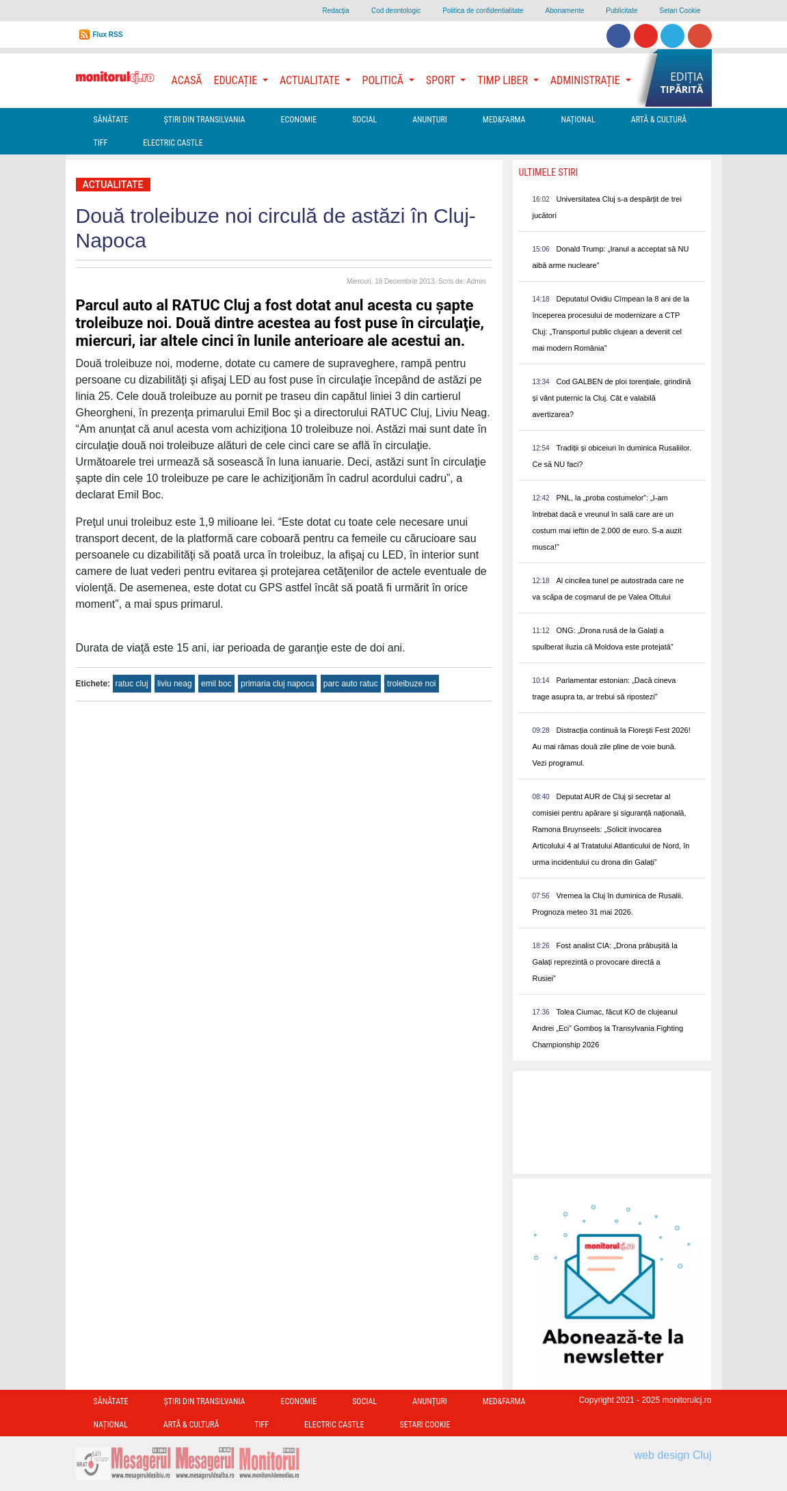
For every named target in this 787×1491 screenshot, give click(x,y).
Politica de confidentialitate (482, 10)
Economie (298, 119)
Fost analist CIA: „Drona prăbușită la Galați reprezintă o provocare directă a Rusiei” (604, 961)
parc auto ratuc (350, 683)
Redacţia (335, 10)
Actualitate (113, 184)
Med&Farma (504, 119)
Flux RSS (108, 34)
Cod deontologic (396, 10)
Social (364, 119)
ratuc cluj (132, 683)
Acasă (187, 80)
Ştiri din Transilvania (204, 119)
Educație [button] (237, 80)
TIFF (101, 143)
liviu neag (174, 683)
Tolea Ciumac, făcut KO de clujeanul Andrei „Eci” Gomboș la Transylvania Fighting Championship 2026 (607, 1028)
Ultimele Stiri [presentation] (548, 172)
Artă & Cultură (658, 119)
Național (578, 119)
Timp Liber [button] (503, 80)
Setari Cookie (679, 10)
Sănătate (111, 119)
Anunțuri (429, 119)
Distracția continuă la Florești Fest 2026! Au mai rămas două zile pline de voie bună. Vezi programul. (611, 746)
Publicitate (621, 10)
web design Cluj (673, 1455)
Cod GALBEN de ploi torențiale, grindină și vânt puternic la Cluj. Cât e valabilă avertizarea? (611, 397)
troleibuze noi (411, 683)
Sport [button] (441, 80)
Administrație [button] (586, 80)
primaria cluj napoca (277, 683)
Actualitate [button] (311, 80)
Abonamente (565, 10)
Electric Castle (172, 143)
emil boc (216, 683)
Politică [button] (384, 80)
